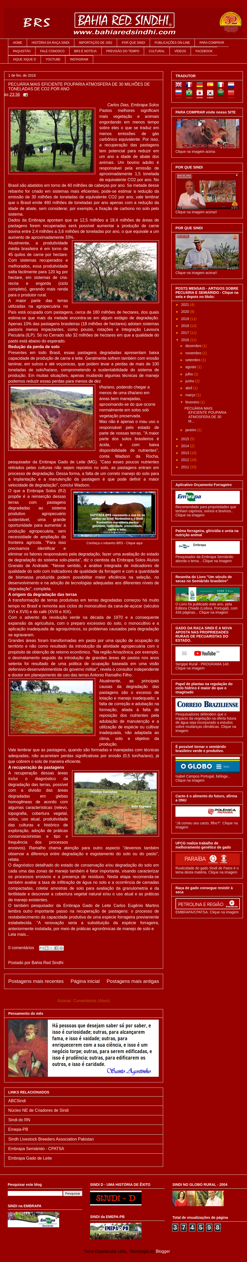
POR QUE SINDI (133, 43)
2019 (185, 319)
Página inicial (85, 981)
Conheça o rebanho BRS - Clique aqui (114, 543)
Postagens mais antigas (133, 981)
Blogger (163, 1251)
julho (189, 374)
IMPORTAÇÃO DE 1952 (95, 43)
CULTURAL (157, 51)
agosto (191, 367)
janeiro (191, 430)
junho (190, 381)
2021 (185, 305)
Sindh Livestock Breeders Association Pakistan (51, 1139)
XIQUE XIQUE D (24, 59)
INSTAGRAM (79, 59)
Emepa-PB (18, 1129)
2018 (185, 326)
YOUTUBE (53, 59)
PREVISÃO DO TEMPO (122, 51)
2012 (185, 460)
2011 (185, 467)
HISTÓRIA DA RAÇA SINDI (50, 43)
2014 (185, 446)
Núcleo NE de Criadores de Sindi (38, 1110)
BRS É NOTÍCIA (85, 51)
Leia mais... (18, 934)
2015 (185, 439)
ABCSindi (17, 1101)
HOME (17, 43)
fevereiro (192, 402)
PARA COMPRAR (211, 43)
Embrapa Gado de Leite (30, 1158)
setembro (193, 360)
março (190, 395)
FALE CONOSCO (52, 51)
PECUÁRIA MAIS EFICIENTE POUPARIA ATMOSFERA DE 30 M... (205, 414)
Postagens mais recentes (36, 981)
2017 (185, 333)
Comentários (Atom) (91, 1001)
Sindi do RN (19, 1120)
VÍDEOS (180, 51)
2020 (185, 312)
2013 (185, 453)
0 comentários (21, 948)
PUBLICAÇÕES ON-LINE (172, 43)
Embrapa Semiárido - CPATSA (36, 1148)
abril (189, 388)
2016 (185, 340)
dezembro (193, 346)
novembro (193, 353)
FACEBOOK (204, 51)
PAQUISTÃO (22, 51)
